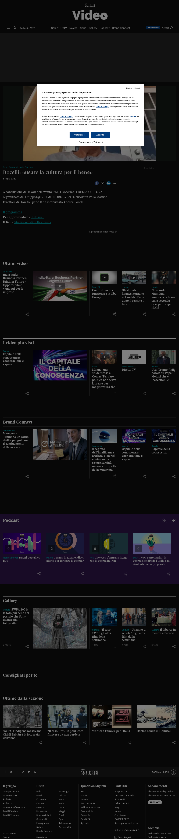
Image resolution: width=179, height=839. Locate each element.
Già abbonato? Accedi (91, 142)
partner (133, 116)
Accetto (100, 135)
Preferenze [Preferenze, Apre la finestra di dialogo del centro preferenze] (79, 135)
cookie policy (102, 106)
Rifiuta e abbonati (133, 88)
